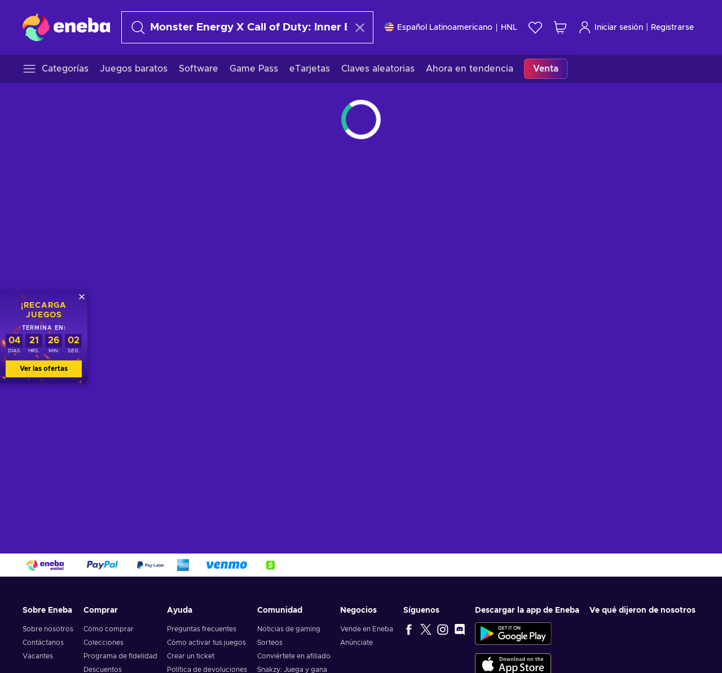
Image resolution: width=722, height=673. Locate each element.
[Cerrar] (81, 296)
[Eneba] (66, 27)
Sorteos (270, 642)
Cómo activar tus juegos (206, 642)
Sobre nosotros (48, 629)
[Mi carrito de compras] (560, 27)
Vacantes (38, 656)
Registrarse (672, 28)
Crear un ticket (190, 656)
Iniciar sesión (610, 27)
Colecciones (103, 642)
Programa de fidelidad (120, 656)
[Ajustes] (451, 27)
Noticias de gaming (288, 629)
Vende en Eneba (366, 629)
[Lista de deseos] (535, 27)
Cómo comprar (108, 629)
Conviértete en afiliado (294, 656)
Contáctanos (43, 642)
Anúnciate (356, 642)
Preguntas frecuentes (201, 629)
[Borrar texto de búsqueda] (360, 27)
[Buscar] (237, 27)
